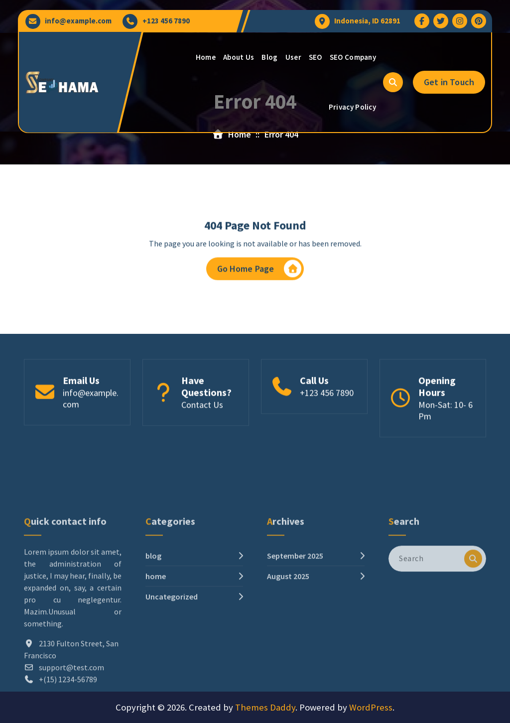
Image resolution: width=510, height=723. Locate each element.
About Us (238, 57)
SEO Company (353, 57)
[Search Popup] (393, 82)
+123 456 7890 (166, 20)
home (155, 627)
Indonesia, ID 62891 (367, 20)
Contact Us (202, 408)
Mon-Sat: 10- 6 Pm (445, 414)
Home (206, 57)
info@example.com (78, 20)
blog (153, 607)
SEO (315, 57)
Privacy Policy (352, 107)
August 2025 (288, 627)
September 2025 (295, 607)
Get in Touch (449, 82)
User (293, 57)
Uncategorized (171, 648)
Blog (269, 57)
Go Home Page (259, 271)
